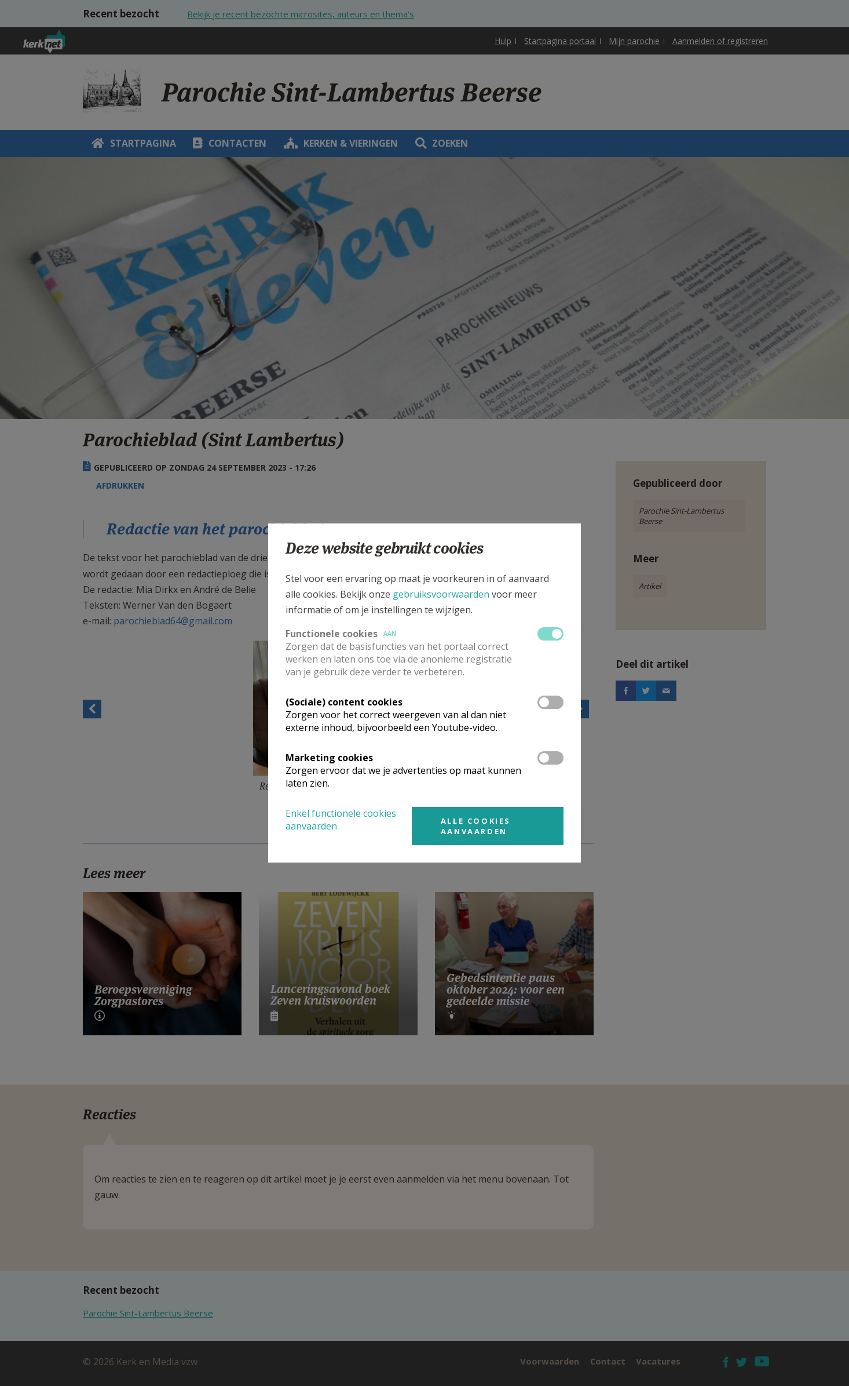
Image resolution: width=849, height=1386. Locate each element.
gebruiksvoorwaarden (441, 594)
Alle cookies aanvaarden (476, 826)
